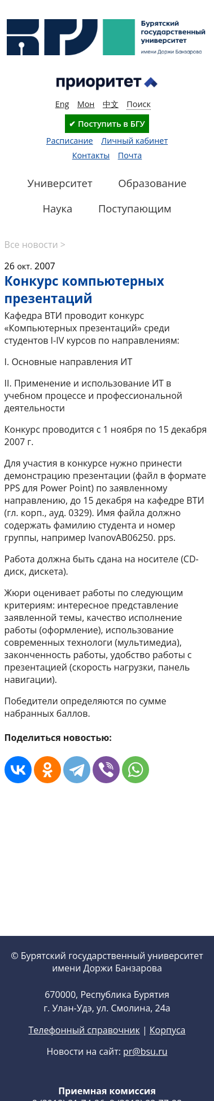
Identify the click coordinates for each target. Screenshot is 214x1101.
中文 (111, 104)
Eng (62, 104)
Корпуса (168, 1030)
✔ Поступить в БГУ (107, 123)
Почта (130, 155)
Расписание (69, 140)
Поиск (138, 104)
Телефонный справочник (83, 1030)
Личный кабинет (134, 140)
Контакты (91, 155)
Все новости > (35, 244)
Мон (86, 104)
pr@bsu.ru (145, 1051)
